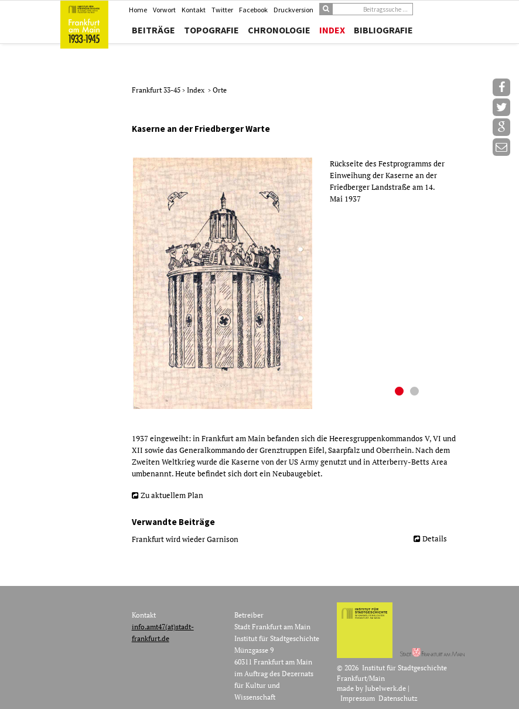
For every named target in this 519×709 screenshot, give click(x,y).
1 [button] (401, 392)
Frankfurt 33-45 (157, 90)
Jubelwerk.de (385, 688)
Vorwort (164, 9)
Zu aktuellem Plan (172, 495)
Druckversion (293, 9)
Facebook (253, 9)
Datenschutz (398, 698)
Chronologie (279, 30)
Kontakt (194, 9)
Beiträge (153, 30)
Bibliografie (383, 30)
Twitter (222, 9)
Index (332, 30)
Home (138, 9)
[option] (294, 283)
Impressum (357, 698)
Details (434, 538)
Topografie (211, 30)
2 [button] (416, 392)
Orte (220, 90)
